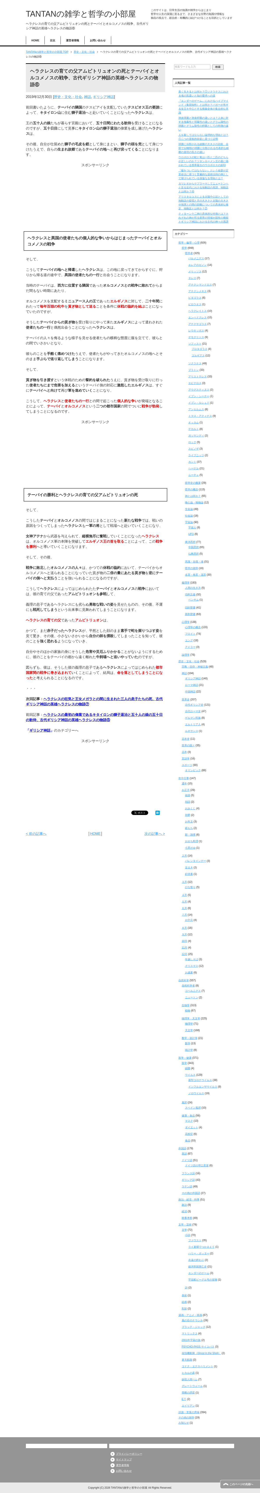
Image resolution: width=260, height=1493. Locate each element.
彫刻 (184, 1308)
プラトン (193, 369)
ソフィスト (194, 343)
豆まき (189, 867)
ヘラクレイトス (197, 310)
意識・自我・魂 (194, 561)
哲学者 (189, 253)
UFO (191, 534)
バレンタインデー (195, 860)
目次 (52, 40)
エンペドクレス (197, 317)
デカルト (193, 429)
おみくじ (190, 808)
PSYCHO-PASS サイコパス (198, 1346)
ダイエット (191, 1127)
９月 (184, 934)
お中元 (189, 920)
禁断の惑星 (188, 1392)
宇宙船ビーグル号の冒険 (202, 1279)
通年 (184, 783)
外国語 (182, 1148)
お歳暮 (189, 972)
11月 (184, 947)
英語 (184, 1153)
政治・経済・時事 (188, 1199)
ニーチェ (193, 475)
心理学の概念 (193, 627)
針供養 (189, 874)
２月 (184, 855)
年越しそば (191, 959)
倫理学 (186, 582)
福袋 (187, 795)
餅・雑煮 (190, 834)
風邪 (184, 1102)
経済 (184, 1211)
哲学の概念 (191, 489)
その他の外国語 (191, 1193)
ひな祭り (190, 887)
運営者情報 (72, 40)
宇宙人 (192, 527)
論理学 (186, 654)
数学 (187, 1043)
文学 (184, 1229)
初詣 (187, 801)
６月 (184, 908)
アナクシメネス (197, 291)
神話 (87, 97)
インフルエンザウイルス (202, 1086)
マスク (189, 1120)
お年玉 (189, 821)
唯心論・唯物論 (194, 502)
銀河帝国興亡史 (197, 1266)
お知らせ (183, 1422)
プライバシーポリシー (129, 1453)
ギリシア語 (188, 1179)
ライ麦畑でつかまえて (201, 1246)
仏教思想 (193, 553)
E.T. (184, 1399)
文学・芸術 (185, 1224)
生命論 (189, 509)
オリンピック (193, 770)
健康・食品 (188, 1115)
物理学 (189, 1023)
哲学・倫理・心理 (188, 242)
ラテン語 (187, 1186)
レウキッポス (196, 330)
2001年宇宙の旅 (191, 1340)
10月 (184, 941)
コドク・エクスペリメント (197, 1366)
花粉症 (189, 1134)
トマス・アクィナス (200, 415)
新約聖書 (190, 614)
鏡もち (189, 828)
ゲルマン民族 (193, 717)
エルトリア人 (193, 724)
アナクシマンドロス (200, 284)
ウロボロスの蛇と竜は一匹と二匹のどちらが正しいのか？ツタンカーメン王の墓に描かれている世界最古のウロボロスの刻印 (203, 161)
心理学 (186, 622)
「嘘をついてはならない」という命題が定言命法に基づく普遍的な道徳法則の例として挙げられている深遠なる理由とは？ (203, 174)
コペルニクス (193, 990)
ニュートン (191, 997)
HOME (35, 40)
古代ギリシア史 (194, 704)
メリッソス (194, 271)
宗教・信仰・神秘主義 (195, 666)
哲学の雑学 (191, 568)
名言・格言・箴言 (195, 574)
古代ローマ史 (193, 711)
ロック (192, 442)
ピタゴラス (194, 297)
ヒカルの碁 (188, 1372)
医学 (184, 1063)
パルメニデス (196, 258)
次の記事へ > (154, 834)
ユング (189, 640)
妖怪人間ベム (190, 1379)
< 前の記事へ (36, 834)
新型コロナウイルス (200, 1080)
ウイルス (190, 1074)
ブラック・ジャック (193, 1326)
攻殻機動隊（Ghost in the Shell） (201, 1353)
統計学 (189, 1049)
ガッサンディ (196, 435)
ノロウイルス (196, 1093)
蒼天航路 (187, 1359)
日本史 (186, 738)
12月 (184, 954)
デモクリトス (196, 337)
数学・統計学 (190, 1038)
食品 (187, 1140)
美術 (184, 1295)
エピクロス (194, 383)
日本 (184, 752)
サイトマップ (124, 1459)
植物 (187, 1010)
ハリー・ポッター (198, 1253)
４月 (184, 895)
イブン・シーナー (198, 396)
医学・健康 (185, 1057)
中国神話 (190, 691)
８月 (184, 927)
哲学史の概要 (193, 482)
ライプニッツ (196, 455)
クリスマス (191, 965)
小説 (187, 1235)
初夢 (187, 815)
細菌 (187, 1068)
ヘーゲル (193, 468)
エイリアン (188, 1405)
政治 (184, 1204)
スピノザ (193, 448)
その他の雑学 (186, 1417)
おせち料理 (191, 841)
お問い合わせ (98, 40)
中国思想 (193, 547)
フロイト (190, 633)
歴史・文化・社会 (68, 97)
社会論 (189, 515)
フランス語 (188, 1173)
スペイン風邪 (193, 1107)
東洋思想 (190, 541)
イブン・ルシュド (198, 402)
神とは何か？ (193, 496)
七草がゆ (190, 847)
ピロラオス (194, 304)
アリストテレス (197, 376)
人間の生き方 (193, 587)
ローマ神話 (191, 685)
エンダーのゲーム (198, 1273)
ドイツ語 (187, 1160)
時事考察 (187, 1218)
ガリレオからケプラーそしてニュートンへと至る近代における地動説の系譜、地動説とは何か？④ (203, 187)
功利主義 (190, 594)
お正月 (186, 790)
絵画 (184, 1302)
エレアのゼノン (197, 264)
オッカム (193, 422)
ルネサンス (191, 730)
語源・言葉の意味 (188, 1412)
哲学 (184, 247)
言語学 (186, 758)
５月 (184, 901)
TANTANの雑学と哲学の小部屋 (81, 13)
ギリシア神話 (103, 97)
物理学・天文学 (191, 1018)
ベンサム (193, 599)
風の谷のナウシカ (192, 1320)
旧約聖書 (190, 607)
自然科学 (183, 980)
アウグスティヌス (198, 389)
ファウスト (194, 1240)
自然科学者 (188, 985)
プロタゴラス (199, 348)
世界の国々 (188, 745)
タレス (192, 278)
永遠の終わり (196, 1260)
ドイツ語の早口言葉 (197, 1165)
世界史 (186, 699)
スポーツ (187, 765)
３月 (184, 881)
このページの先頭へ (241, 1484)
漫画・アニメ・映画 (190, 1315)
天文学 (189, 1030)
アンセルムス (196, 409)
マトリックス (190, 1333)
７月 (184, 914)
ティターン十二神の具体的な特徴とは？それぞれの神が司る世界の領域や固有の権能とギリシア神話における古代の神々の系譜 (203, 217)
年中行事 (183, 778)
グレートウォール (192, 1386)
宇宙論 (189, 522)
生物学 (186, 1005)
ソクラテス (194, 363)
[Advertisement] (95, 198)
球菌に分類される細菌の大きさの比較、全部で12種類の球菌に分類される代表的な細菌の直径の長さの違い (203, 148)
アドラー (190, 646)
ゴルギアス (198, 355)
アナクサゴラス (197, 324)
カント (192, 461)
